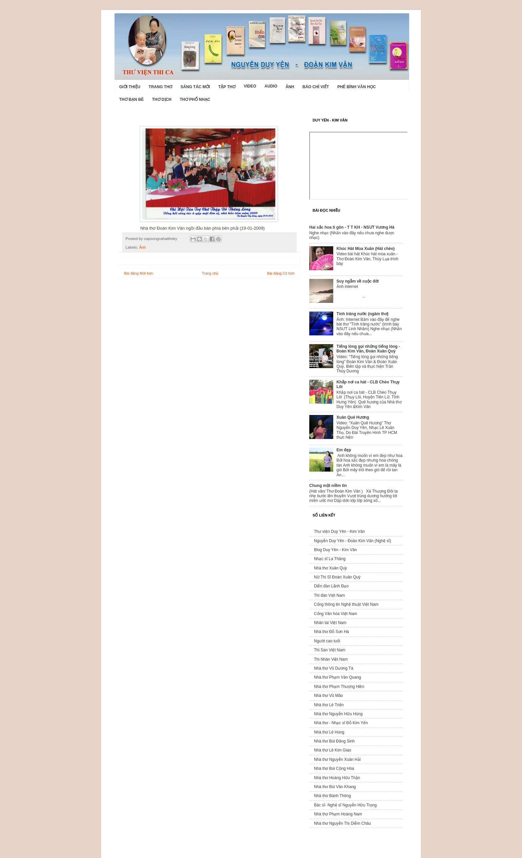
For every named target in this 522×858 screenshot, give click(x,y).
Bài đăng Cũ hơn (281, 273)
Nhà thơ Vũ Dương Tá (333, 668)
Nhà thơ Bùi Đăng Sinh (334, 741)
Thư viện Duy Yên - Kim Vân (339, 531)
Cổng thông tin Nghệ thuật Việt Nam (346, 604)
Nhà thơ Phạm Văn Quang (337, 677)
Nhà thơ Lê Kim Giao (332, 750)
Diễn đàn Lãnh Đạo (331, 586)
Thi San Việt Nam (329, 650)
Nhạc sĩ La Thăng (330, 558)
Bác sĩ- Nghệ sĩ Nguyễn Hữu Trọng (345, 805)
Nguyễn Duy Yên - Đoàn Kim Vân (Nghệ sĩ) (352, 540)
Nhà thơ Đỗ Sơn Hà (331, 631)
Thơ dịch (161, 99)
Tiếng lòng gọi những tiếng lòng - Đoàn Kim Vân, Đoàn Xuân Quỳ (368, 348)
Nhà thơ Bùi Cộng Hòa (334, 768)
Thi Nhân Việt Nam (331, 659)
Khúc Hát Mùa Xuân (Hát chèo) (366, 248)
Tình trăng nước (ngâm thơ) (363, 314)
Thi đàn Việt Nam (329, 595)
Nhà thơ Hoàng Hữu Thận (337, 777)
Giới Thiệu (129, 87)
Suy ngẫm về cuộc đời (358, 281)
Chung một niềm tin (328, 485)
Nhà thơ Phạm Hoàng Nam (338, 814)
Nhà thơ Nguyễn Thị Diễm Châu (342, 823)
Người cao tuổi (327, 641)
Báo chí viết (316, 87)
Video (250, 86)
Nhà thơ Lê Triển (329, 705)
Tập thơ (226, 87)
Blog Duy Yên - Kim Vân (335, 549)
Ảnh (290, 87)
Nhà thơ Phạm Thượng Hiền (339, 686)
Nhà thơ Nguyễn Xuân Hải (337, 759)
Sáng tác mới (195, 87)
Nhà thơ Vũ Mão (328, 695)
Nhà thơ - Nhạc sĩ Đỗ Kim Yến (341, 723)
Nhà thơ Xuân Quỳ (330, 568)
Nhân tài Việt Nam (330, 622)
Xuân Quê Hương (353, 417)
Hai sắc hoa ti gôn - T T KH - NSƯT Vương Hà (351, 227)
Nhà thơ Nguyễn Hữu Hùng (338, 714)
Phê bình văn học (356, 87)
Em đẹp (344, 450)
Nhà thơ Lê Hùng (329, 732)
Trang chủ (210, 273)
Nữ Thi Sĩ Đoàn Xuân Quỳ (337, 577)
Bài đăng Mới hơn (138, 273)
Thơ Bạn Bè (131, 99)
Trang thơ (160, 87)
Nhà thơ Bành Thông (332, 795)
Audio (270, 86)
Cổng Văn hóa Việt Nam (335, 613)
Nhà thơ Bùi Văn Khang (335, 786)
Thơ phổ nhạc (195, 99)
